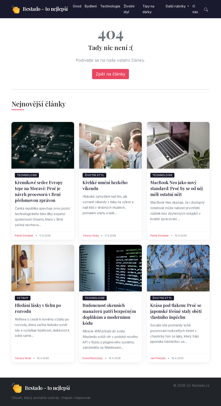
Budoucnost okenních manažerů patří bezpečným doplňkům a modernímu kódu (109, 314)
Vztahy (23, 298)
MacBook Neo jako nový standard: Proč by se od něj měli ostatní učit (176, 188)
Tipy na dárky (148, 9)
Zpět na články (110, 74)
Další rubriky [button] (176, 6)
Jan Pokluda (158, 358)
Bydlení (91, 6)
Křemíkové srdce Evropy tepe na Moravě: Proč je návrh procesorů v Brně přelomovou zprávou (39, 191)
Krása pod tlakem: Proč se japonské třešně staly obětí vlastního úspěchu (176, 311)
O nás (195, 9)
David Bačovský (93, 358)
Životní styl (129, 9)
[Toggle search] (206, 9)
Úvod (77, 6)
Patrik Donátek (24, 235)
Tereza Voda (91, 235)
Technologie (110, 6)
